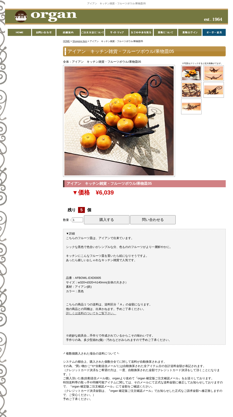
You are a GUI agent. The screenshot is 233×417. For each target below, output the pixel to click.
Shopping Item (79, 41)
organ (44, 16)
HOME (66, 41)
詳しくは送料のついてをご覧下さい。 (91, 313)
